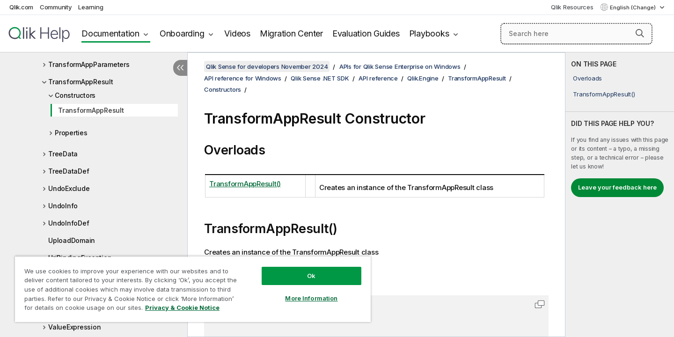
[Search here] (576, 34)
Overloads (587, 78)
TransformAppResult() (604, 94)
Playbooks (429, 33)
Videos (237, 33)
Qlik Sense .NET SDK (320, 78)
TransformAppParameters (89, 64)
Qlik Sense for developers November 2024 (267, 66)
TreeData (63, 154)
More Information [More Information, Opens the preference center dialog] (311, 298)
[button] (640, 33)
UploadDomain (71, 240)
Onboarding (182, 33)
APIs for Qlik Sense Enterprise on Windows (400, 66)
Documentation (110, 33)
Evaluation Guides (366, 33)
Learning (90, 7)
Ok (311, 275)
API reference (378, 78)
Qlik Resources (572, 7)
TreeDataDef (68, 171)
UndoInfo (63, 206)
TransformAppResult (80, 82)
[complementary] (619, 194)
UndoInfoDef (68, 223)
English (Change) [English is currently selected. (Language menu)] (633, 7)
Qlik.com (21, 7)
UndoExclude (68, 188)
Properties (71, 133)
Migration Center (291, 33)
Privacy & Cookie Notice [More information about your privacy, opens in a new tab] (182, 307)
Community (56, 7)
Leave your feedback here (617, 187)
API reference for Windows (242, 78)
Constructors (75, 95)
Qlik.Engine (422, 78)
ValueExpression (74, 327)
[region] (193, 289)
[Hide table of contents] (180, 68)
